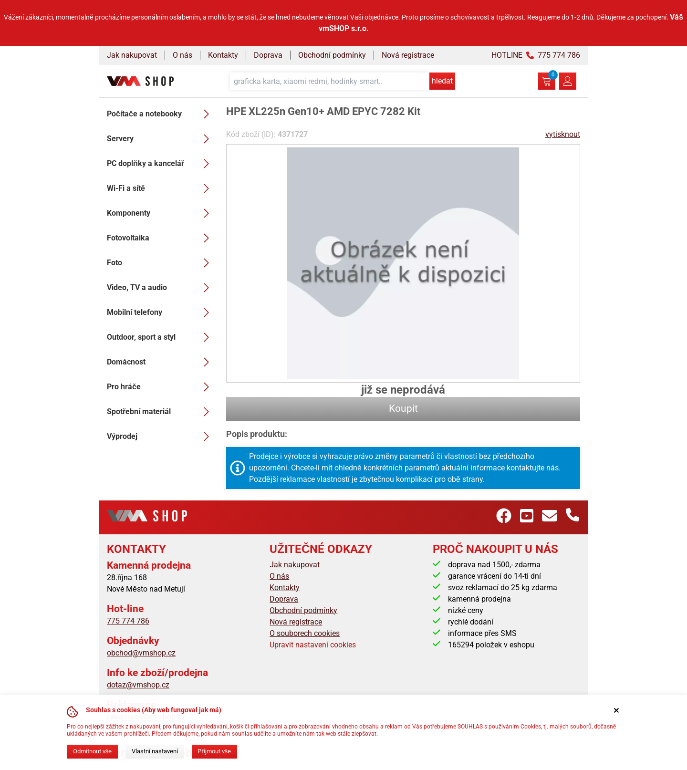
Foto (161, 262)
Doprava (268, 55)
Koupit (403, 408)
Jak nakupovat (132, 55)
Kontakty (223, 55)
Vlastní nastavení (155, 751)
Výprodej (161, 436)
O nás (182, 55)
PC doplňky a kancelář (161, 163)
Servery (161, 138)
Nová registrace (408, 55)
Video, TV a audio (161, 287)
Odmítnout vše (92, 751)
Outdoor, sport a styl (161, 337)
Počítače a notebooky (161, 114)
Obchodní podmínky (332, 55)
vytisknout (562, 134)
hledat (442, 80)
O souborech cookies (305, 633)
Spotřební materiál (161, 411)
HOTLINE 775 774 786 (535, 55)
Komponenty (161, 213)
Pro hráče (161, 386)
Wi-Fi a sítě (161, 188)
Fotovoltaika (161, 238)
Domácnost (161, 362)
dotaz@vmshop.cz (138, 684)
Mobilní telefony (161, 312)
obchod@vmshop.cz (141, 652)
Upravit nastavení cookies (313, 644)
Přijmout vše (214, 751)
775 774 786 (128, 620)
